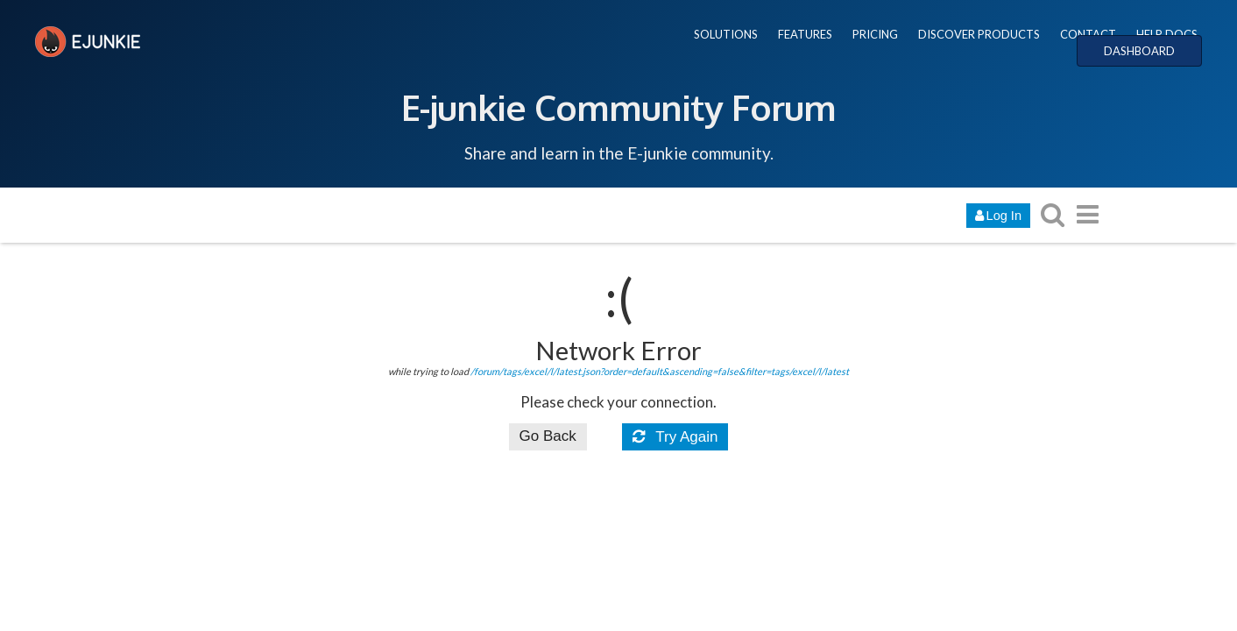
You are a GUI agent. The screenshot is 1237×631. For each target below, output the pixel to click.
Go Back (548, 436)
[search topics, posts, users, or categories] (1052, 214)
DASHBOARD (1139, 51)
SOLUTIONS (726, 34)
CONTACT (1088, 34)
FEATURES (805, 34)
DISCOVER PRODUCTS (979, 34)
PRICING (875, 34)
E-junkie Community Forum (618, 107)
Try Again (675, 437)
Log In (998, 216)
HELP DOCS (1167, 34)
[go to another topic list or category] (1087, 214)
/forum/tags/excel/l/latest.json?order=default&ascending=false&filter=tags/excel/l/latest (659, 371)
